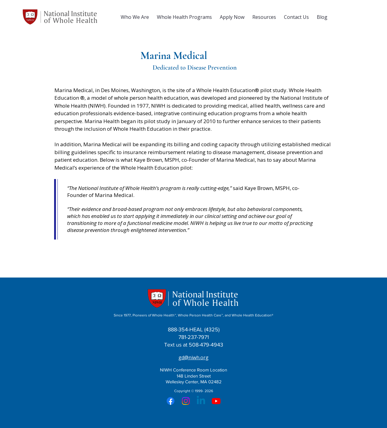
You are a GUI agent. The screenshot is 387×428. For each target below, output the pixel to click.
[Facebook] (170, 401)
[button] (134, 17)
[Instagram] (186, 401)
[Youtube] (216, 401)
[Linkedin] (201, 401)
